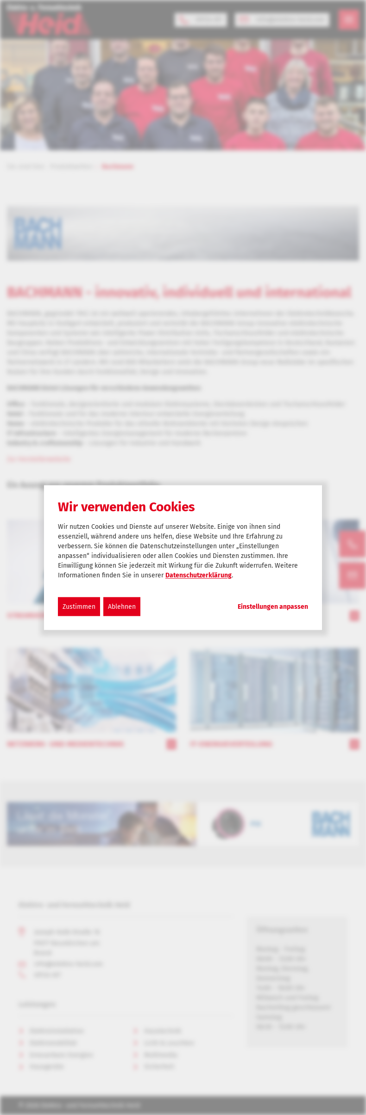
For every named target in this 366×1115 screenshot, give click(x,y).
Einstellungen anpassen (273, 606)
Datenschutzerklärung (198, 575)
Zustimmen (79, 606)
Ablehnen (122, 606)
